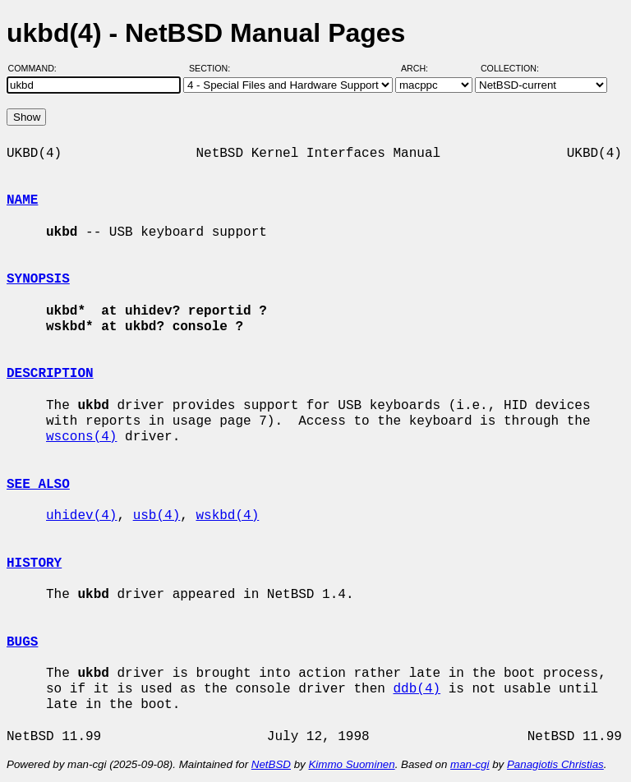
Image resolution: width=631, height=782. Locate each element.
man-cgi (469, 764)
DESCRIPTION (50, 374)
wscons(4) (81, 437)
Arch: (422, 68)
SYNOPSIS (38, 279)
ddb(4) (416, 689)
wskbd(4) (227, 516)
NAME (22, 200)
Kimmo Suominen (351, 764)
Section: (213, 68)
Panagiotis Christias (555, 764)
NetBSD (271, 764)
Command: (37, 68)
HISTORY (34, 563)
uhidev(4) (81, 516)
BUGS (22, 642)
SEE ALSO (38, 485)
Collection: (510, 68)
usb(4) (157, 516)
